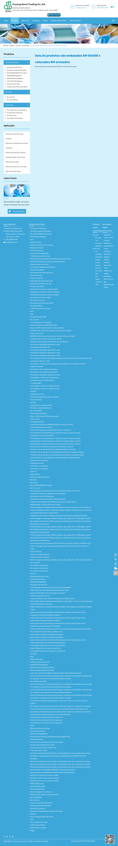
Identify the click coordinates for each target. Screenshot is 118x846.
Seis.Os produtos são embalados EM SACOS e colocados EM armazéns (54, 45)
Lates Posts (10, 178)
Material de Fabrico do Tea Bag (16, 167)
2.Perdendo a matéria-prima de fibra (42, 435)
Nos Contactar (75, 21)
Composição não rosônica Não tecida (42, 496)
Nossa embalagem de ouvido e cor (41, 792)
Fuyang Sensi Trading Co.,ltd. (13, 228)
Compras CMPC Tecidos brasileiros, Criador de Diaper (47, 328)
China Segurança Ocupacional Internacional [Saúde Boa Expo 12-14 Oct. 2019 (55, 491)
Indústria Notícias (36, 400)
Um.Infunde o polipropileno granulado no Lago (45, 344)
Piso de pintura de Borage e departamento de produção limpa (50, 736)
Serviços (33, 574)
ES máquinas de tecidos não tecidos (41, 303)
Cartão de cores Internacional (39, 662)
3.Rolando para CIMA (37, 463)
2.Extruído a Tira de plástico (39, 460)
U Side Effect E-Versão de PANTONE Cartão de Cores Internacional (51, 424)
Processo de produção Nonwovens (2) (42, 745)
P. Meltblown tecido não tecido (40, 256)
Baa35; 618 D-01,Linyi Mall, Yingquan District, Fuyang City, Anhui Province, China (15, 234)
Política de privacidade (37, 825)
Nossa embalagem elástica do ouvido (42, 670)
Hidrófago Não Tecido (37, 422)
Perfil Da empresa (36, 242)
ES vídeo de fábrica (36, 306)
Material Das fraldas (12, 162)
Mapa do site (79, 841)
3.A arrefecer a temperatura (39, 565)
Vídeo (45, 21)
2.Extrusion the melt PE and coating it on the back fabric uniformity (51, 446)
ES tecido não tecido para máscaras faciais (44, 289)
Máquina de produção (37, 270)
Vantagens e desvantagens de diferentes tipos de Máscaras (49, 342)
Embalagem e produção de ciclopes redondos (44, 292)
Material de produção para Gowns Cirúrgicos (17, 145)
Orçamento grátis (17, 211)
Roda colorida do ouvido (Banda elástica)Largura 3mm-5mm (49, 590)
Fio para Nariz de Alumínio (14, 113)
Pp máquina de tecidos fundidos (40, 297)
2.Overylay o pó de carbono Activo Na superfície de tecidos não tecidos (53, 449)
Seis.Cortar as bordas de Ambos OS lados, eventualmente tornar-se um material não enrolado (60, 753)
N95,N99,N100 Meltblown (14, 76)
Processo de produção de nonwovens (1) (43, 748)
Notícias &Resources (59, 21)
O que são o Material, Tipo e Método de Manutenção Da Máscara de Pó (52, 598)
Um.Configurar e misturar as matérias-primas (44, 377)
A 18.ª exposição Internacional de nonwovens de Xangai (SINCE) (50, 587)
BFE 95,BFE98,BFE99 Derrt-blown (17, 73)
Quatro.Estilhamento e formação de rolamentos (45, 648)
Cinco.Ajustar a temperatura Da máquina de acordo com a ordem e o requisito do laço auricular (60, 706)
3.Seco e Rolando (35, 551)
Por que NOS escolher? (37, 731)
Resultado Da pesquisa (37, 808)
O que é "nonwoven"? (37, 333)
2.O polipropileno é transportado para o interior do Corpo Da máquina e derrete (55, 433)
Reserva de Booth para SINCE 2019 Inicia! (43, 325)
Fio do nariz (9, 105)
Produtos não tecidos (37, 286)
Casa (6, 21)
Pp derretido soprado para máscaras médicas (44, 295)
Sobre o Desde (35, 419)
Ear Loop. (19, 45)
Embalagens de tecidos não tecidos (41, 281)
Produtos (14, 21)
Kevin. (32, 311)
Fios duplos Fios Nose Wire (15, 118)
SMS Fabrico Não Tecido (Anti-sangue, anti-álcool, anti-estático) (50, 330)
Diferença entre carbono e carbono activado (44, 794)
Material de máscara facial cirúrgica (14, 136)
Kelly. (32, 314)
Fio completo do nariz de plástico (17, 110)
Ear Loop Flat (28, 45)
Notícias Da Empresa (37, 248)
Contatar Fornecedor (12, 14)
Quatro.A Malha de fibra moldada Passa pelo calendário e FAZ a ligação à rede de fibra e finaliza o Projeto (61, 608)
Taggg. (32, 830)
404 (31, 819)
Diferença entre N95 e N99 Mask (40, 806)
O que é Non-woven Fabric (38, 750)
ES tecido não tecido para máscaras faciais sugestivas (47, 261)
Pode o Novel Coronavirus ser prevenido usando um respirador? (50, 430)
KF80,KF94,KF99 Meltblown (15, 78)
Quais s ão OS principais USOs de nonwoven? (44, 416)
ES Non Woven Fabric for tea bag (40, 284)
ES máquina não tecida (37, 300)
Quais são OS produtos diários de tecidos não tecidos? (47, 593)
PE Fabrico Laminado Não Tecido (16, 70)
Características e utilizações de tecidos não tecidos (46, 742)
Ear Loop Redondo (12, 100)
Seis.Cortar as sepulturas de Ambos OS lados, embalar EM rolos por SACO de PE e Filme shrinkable (58, 757)
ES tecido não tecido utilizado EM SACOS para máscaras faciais (50, 259)
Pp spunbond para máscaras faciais (41, 273)
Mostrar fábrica (35, 474)
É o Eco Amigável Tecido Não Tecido (41, 817)
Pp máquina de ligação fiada (39, 253)
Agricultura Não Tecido (13, 171)
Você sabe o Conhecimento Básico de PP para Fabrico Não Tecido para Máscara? (56, 673)
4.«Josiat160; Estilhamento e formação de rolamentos (47, 645)
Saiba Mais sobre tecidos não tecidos (42, 667)
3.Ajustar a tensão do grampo (39, 554)
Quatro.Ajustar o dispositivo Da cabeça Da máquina (46, 634)
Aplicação (36, 21)
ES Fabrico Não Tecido (13, 84)
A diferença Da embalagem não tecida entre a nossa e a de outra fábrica (53, 502)
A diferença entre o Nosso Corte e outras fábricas (46, 339)
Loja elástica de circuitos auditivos (41, 405)
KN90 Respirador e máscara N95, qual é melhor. (45, 504)
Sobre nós (25, 21)
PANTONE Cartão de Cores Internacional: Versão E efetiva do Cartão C (52, 336)
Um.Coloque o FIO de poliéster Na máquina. (44, 369)
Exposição (33, 480)
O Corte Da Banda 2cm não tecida (41, 427)
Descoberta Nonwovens (38, 579)
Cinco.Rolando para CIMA (38, 681)
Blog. (32, 656)
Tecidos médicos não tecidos (39, 264)
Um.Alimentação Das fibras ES (40, 347)
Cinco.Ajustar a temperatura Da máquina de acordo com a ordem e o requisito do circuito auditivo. (58, 702)
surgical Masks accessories (98, 228)
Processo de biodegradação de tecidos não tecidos (46, 811)
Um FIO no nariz (11, 115)
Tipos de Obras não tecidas (39, 822)
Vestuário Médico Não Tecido (15, 157)
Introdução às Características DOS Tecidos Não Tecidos (47, 499)
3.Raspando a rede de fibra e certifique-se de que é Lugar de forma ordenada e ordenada (58, 516)
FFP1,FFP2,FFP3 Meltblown (15, 81)
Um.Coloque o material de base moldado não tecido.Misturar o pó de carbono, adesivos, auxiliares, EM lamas (58, 365)
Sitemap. (33, 814)
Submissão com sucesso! (38, 828)
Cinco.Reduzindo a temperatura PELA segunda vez (46, 717)
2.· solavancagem (36, 383)
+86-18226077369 (102, 8)
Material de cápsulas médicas (16, 152)
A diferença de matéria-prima (39, 596)
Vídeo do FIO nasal (36, 275)
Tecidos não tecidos (12, 62)
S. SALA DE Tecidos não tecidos (40, 308)
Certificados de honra (37, 394)
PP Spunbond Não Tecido (14, 67)
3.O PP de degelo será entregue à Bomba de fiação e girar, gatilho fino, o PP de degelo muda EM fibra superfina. (60, 561)
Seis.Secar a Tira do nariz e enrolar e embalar (44, 775)
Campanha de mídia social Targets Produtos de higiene (47, 493)
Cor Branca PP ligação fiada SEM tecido (42, 267)
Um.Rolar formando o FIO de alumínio (42, 380)
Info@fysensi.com (81, 8)
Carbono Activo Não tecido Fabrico (17, 87)
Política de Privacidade (91, 841)
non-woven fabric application (107, 228)
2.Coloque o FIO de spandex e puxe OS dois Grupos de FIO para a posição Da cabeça (57, 452)
